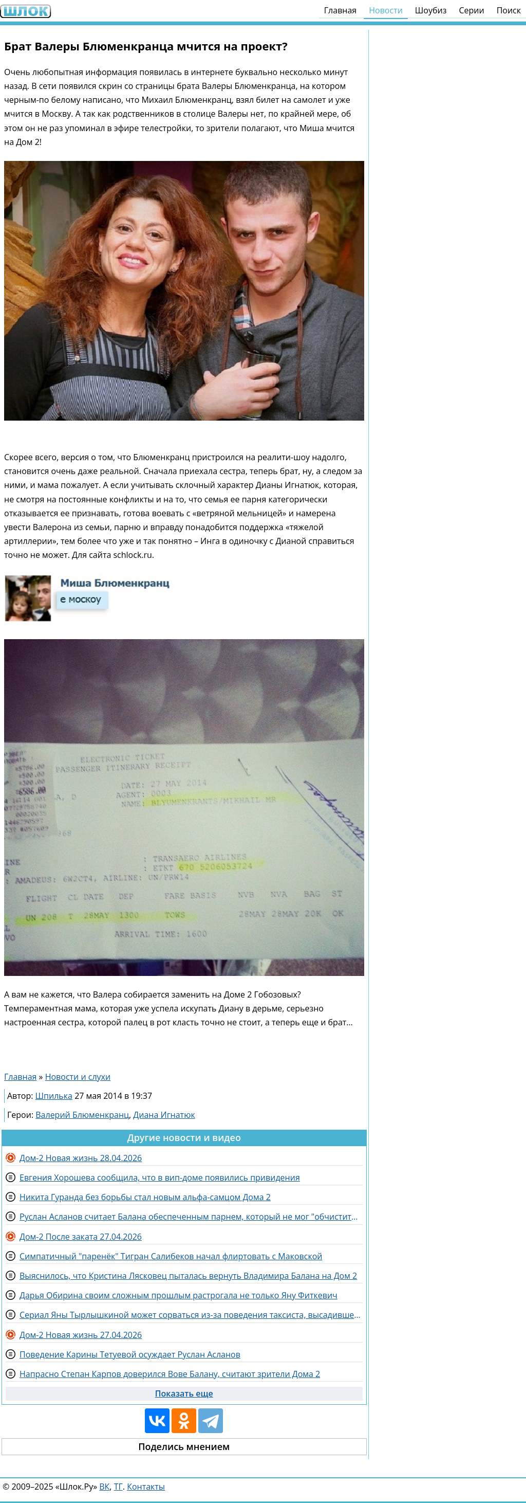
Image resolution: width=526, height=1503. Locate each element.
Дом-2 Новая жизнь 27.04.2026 (81, 1335)
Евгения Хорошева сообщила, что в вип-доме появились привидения (160, 1177)
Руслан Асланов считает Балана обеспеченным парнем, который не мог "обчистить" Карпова (191, 1216)
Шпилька (53, 1095)
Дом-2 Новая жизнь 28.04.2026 (81, 1158)
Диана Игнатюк (164, 1114)
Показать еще (184, 1393)
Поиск (509, 10)
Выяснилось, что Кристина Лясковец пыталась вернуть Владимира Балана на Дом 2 (188, 1275)
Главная (340, 10)
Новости (386, 10)
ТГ (118, 1486)
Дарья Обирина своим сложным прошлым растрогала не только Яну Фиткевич (178, 1295)
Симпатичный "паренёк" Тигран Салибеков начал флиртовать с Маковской (171, 1256)
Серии (471, 10)
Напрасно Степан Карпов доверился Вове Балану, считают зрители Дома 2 (170, 1374)
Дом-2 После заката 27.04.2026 (81, 1236)
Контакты (146, 1486)
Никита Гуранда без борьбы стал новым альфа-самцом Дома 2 (145, 1197)
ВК (104, 1486)
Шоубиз (431, 10)
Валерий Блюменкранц (82, 1114)
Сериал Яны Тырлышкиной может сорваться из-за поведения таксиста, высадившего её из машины (191, 1314)
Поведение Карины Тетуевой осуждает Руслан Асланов (130, 1354)
